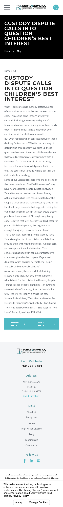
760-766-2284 (31, 365)
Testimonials (31, 439)
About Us (31, 411)
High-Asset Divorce (31, 428)
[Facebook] (24, 461)
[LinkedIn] (31, 461)
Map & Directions (31, 396)
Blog (31, 434)
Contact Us (31, 445)
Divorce (32, 423)
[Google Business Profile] (38, 461)
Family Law (31, 417)
